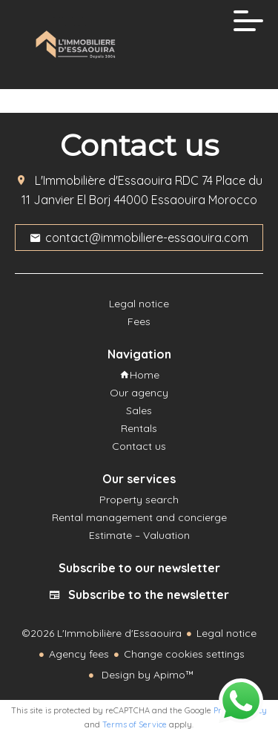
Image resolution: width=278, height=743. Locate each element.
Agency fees (79, 654)
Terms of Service (134, 724)
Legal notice (226, 633)
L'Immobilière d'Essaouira (103, 180)
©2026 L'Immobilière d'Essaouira (101, 633)
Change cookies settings (184, 654)
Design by (146, 674)
